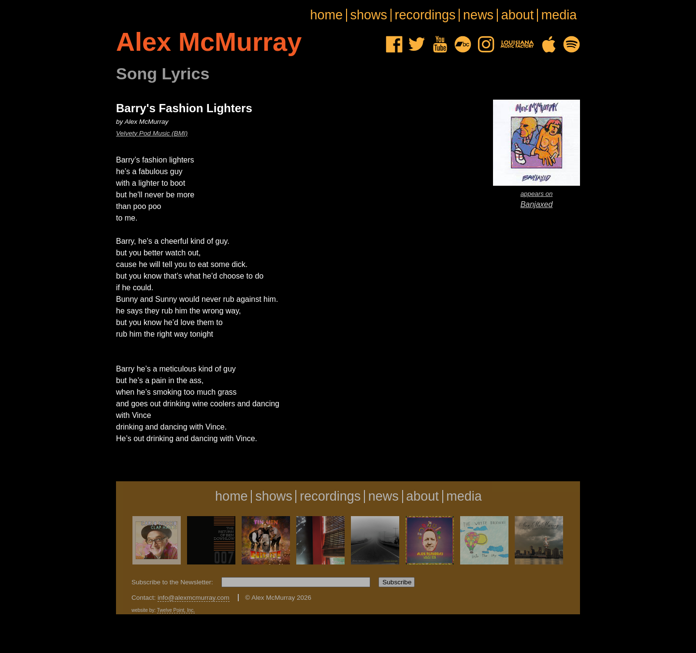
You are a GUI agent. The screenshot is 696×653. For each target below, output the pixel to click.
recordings (425, 15)
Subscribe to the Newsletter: (173, 582)
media (559, 15)
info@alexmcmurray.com (194, 597)
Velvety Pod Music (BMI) (152, 133)
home (326, 15)
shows (369, 15)
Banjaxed (536, 198)
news (478, 15)
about (517, 15)
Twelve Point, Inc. (176, 610)
